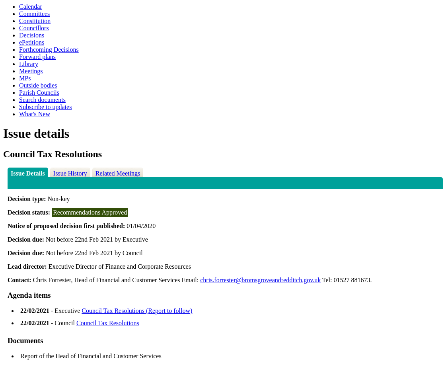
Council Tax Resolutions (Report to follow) (137, 310)
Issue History (70, 173)
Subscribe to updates (45, 106)
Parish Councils (39, 92)
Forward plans (37, 56)
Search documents (42, 99)
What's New (34, 114)
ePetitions (31, 42)
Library (28, 64)
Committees (34, 13)
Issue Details (28, 173)
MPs (25, 78)
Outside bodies (38, 85)
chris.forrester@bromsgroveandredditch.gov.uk (260, 280)
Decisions (31, 35)
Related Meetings (117, 173)
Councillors (34, 28)
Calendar (30, 6)
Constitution (35, 21)
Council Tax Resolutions (107, 323)
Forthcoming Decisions (49, 49)
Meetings (31, 71)
